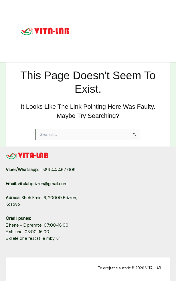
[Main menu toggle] (161, 31)
